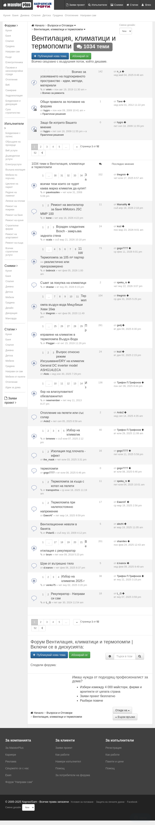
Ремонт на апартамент (11, 236)
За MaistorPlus (14, 747)
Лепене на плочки (15, 201)
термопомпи (49, 468)
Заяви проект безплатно (97, 696)
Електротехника (14, 62)
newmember (53, 400)
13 (75, 383)
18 (61, 542)
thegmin (121, 174)
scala (49, 239)
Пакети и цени (114, 761)
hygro (46, 110)
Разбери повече (91, 700)
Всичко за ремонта (53, 92)
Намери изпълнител (68, 761)
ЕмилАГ (48, 515)
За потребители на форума (72, 775)
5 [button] (59, 146)
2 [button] (40, 146)
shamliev (122, 541)
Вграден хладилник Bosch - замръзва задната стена (62, 231)
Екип (8, 775)
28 (75, 326)
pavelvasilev (53, 192)
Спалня (36, 15)
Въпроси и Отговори (62, 25)
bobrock (50, 270)
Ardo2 (46, 421)
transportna (52, 490)
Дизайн (9, 308)
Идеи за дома (12, 387)
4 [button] (53, 146)
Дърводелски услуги (12, 157)
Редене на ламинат (11, 194)
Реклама (10, 761)
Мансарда (10, 318)
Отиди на (122, 710)
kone (49, 217)
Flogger (50, 343)
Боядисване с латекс (12, 135)
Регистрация (113, 747)
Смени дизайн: (127, 25)
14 (81, 383)
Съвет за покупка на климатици (63, 282)
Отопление (71, 15)
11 (77, 296)
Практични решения (54, 113)
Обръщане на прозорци (13, 143)
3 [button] (47, 146)
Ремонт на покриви (11, 208)
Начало (38, 25)
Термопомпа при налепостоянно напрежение (57, 507)
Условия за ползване (82, 802)
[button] (76, 147)
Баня (15, 15)
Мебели (9, 297)
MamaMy (122, 204)
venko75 (51, 585)
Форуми (11, 25)
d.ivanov (48, 567)
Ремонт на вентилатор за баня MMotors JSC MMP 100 (62, 209)
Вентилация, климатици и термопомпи (59, 29)
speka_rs (122, 282)
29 (81, 326)
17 (55, 542)
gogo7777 (122, 248)
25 (55, 326)
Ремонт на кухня (14, 220)
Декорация (11, 313)
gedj (119, 325)
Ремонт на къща (14, 242)
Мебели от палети (15, 376)
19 (68, 542)
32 (68, 175)
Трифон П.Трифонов (129, 382)
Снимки (117, 4)
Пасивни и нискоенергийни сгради (14, 71)
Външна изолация (15, 169)
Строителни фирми (11, 227)
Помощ (60, 768)
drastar (50, 286)
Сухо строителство (12, 111)
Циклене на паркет (11, 185)
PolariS (50, 532)
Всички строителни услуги (11, 251)
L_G (48, 602)
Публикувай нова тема (50, 56)
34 (81, 175)
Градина (58, 15)
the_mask (48, 459)
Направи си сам (14, 371)
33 (75, 175)
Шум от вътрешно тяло (57, 563)
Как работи (62, 754)
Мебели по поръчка (11, 177)
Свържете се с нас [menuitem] (17, 768)
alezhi (120, 523)
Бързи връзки (125, 716)
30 (55, 175)
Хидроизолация (14, 95)
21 (81, 542)
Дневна (24, 15)
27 (68, 326)
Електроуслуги (13, 164)
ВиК (7, 84)
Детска (46, 15)
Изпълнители (97, 4)
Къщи (8, 57)
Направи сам (88, 15)
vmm (49, 89)
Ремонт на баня (14, 215)
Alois (46, 373)
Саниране (10, 90)
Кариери (10, 754)
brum (49, 554)
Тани (120, 101)
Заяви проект (75, 4)
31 (61, 175)
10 (71, 296)
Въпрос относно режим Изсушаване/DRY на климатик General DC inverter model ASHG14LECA (62, 360)
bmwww (50, 438)
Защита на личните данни (110, 802)
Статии (132, 4)
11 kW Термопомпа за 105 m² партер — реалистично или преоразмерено (62, 257)
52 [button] (35, 153)
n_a (119, 71)
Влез (146, 4)
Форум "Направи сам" (19, 782)
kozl (119, 226)
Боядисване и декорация (13, 103)
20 (75, 542)
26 (61, 326)
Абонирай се (80, 56)
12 (68, 383)
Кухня (6, 15)
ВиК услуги (11, 150)
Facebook (132, 802)
